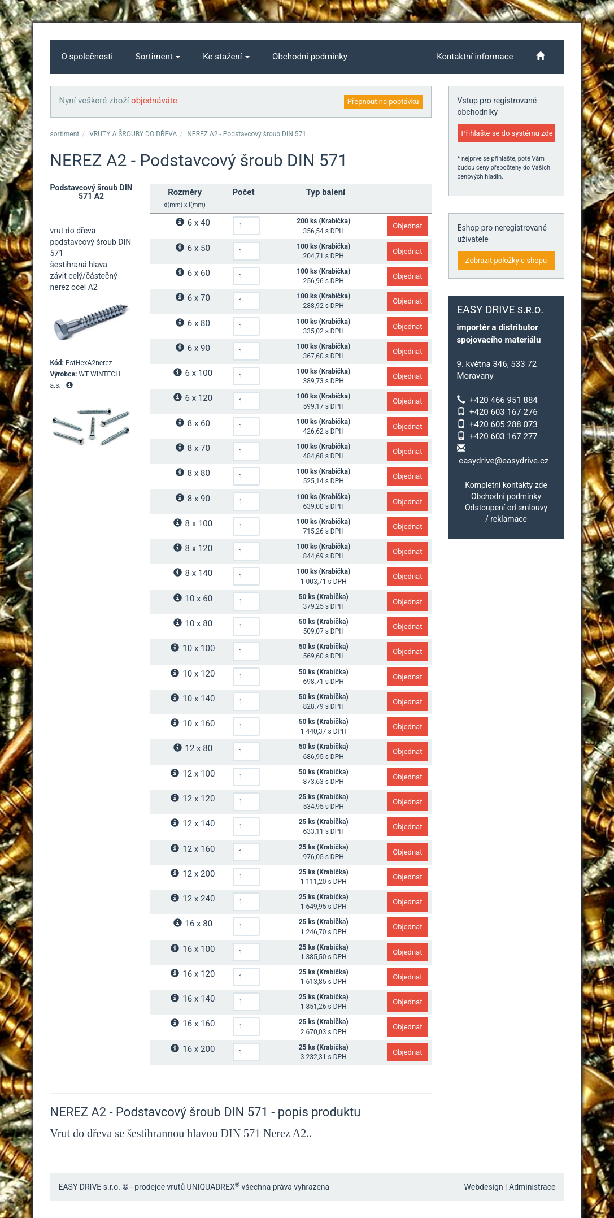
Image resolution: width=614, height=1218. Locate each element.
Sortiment (158, 56)
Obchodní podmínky (309, 56)
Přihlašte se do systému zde (507, 133)
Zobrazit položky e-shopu (506, 260)
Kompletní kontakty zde (506, 484)
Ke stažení (226, 56)
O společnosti (87, 56)
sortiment (65, 134)
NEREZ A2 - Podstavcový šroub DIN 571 (246, 134)
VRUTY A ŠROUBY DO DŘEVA (133, 134)
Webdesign (483, 1186)
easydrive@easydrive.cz (503, 461)
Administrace (532, 1186)
